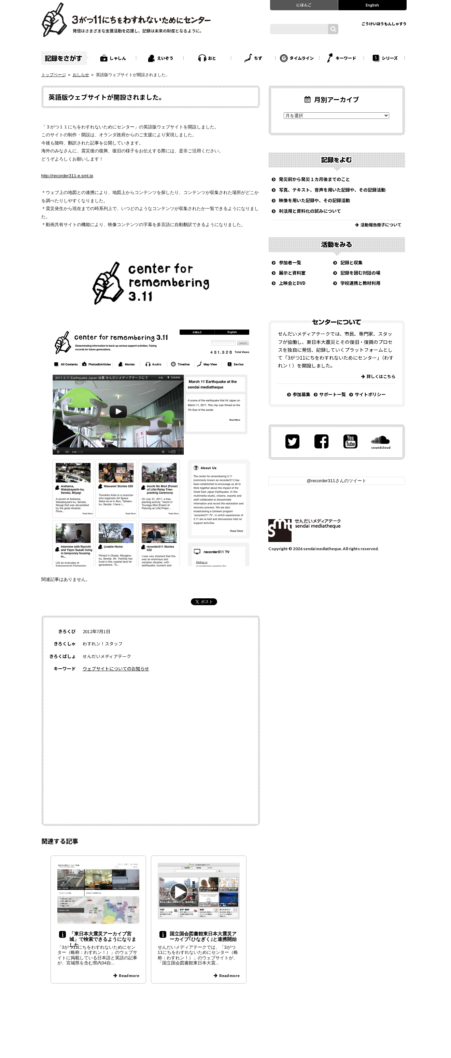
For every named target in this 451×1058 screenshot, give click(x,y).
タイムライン (302, 58)
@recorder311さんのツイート (336, 480)
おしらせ (81, 74)
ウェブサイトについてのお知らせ (116, 668)
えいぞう (165, 58)
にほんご (303, 5)
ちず (258, 58)
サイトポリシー (370, 394)
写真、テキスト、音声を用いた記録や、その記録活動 (332, 189)
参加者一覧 (290, 262)
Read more (129, 975)
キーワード (346, 58)
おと (212, 58)
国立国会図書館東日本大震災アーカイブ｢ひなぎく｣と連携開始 (203, 936)
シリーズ (390, 58)
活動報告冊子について (381, 224)
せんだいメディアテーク (304, 530)
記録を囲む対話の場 (360, 272)
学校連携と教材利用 (360, 283)
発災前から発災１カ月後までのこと (314, 179)
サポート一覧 (332, 394)
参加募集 (301, 394)
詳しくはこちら (381, 376)
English (372, 5)
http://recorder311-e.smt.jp (67, 175)
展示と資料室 (292, 272)
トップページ (53, 74)
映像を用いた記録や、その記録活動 (314, 200)
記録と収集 (351, 262)
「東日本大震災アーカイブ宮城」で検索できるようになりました (102, 939)
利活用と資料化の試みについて (310, 211)
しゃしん (118, 58)
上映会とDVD (292, 283)
